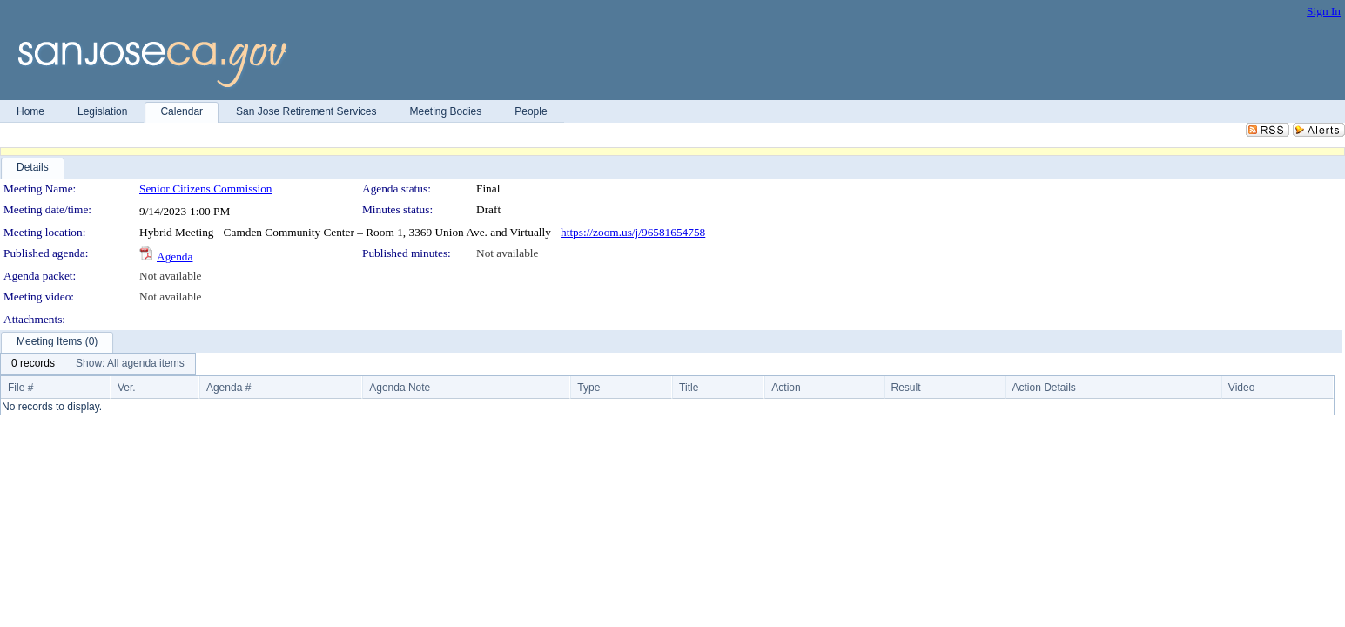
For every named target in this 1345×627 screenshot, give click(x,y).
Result (906, 387)
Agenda (174, 256)
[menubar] (98, 364)
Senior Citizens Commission (205, 188)
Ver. (127, 387)
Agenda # (228, 387)
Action (785, 387)
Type (588, 387)
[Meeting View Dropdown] (130, 364)
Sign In (1324, 10)
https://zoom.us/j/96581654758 (633, 232)
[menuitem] (33, 364)
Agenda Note (399, 387)
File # (20, 387)
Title (688, 387)
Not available (507, 253)
